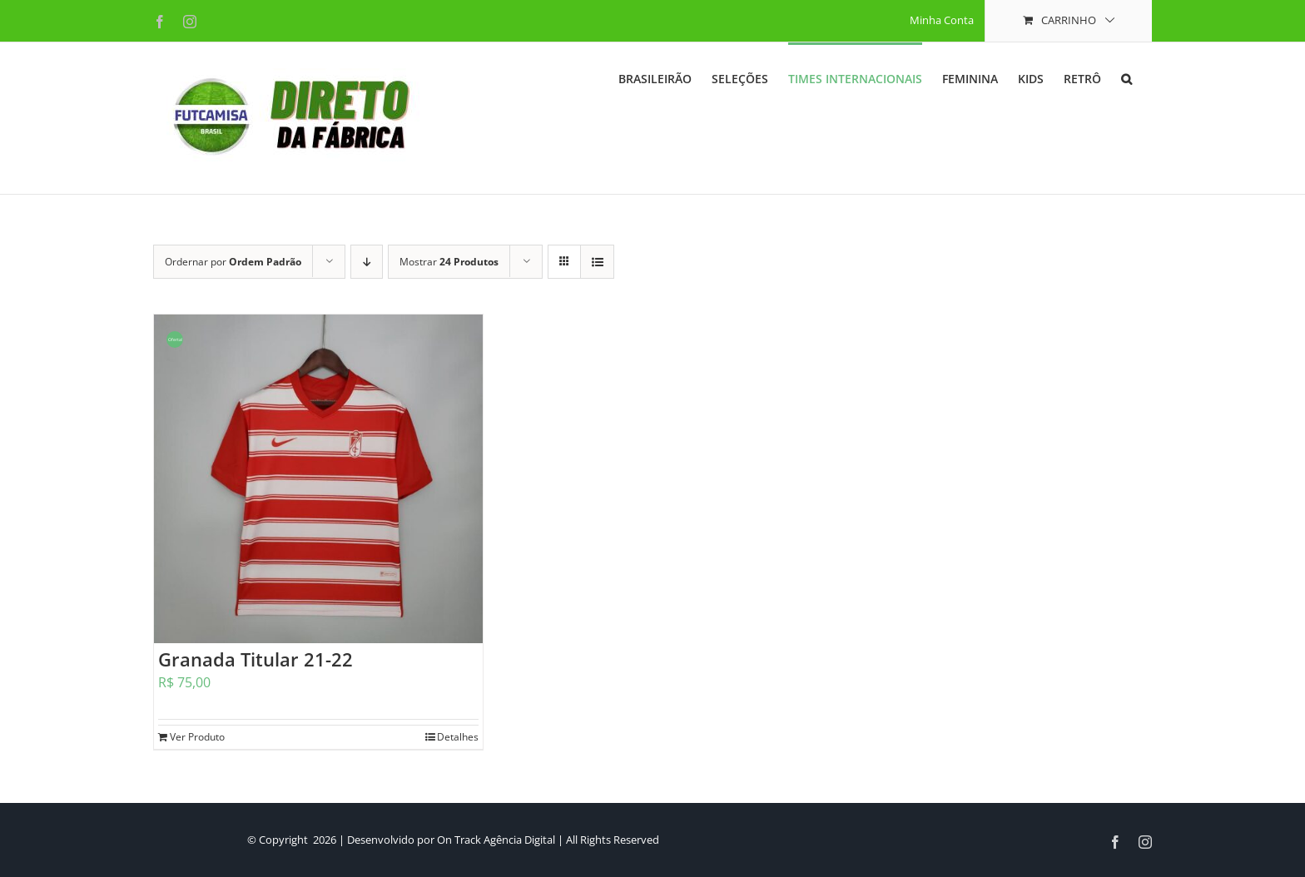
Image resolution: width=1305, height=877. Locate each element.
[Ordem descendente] (366, 262)
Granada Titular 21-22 (255, 659)
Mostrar (449, 262)
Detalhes (458, 737)
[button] (1126, 77)
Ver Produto (197, 737)
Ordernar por (233, 262)
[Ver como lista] (597, 261)
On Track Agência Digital (496, 839)
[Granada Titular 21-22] (318, 479)
